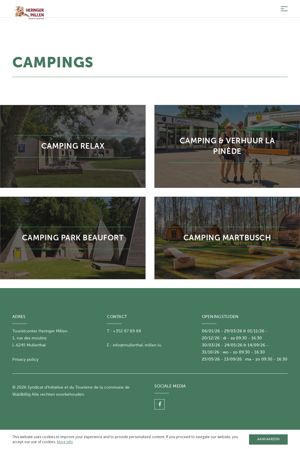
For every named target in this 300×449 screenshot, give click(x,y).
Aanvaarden (268, 439)
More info (65, 441)
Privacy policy (25, 359)
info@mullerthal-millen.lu (137, 345)
